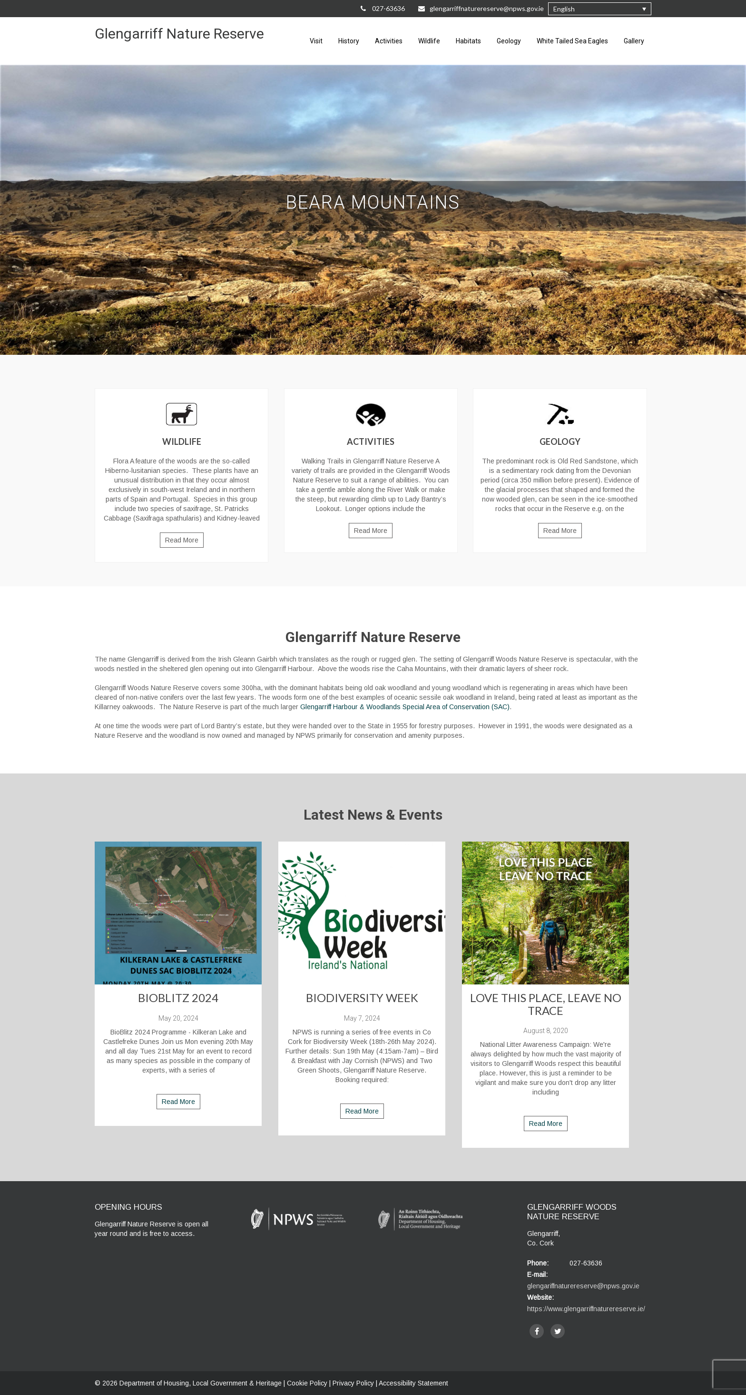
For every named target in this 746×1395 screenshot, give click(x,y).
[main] (373, 684)
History (348, 41)
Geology (509, 41)
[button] (599, 8)
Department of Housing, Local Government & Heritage (201, 1383)
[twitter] (557, 1331)
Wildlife (429, 41)
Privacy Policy (353, 1383)
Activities (388, 41)
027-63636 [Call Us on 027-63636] (383, 8)
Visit (316, 41)
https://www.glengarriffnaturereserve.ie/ (586, 1309)
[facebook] (537, 1331)
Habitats (468, 41)
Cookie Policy (307, 1383)
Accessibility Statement (413, 1383)
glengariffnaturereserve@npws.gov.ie (583, 1286)
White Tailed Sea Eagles (572, 41)
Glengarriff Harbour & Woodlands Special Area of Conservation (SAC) (405, 707)
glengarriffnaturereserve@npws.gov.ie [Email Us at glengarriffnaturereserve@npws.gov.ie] (481, 8)
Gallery (634, 41)
